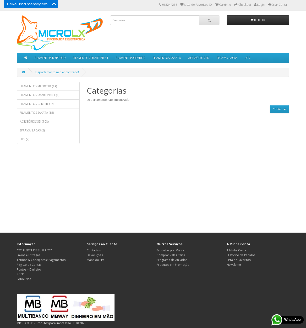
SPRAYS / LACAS (227, 58)
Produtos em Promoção (173, 265)
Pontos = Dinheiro (29, 269)
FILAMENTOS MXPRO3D (50, 58)
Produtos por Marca (170, 250)
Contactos (94, 250)
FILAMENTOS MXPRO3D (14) (38, 86)
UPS (247, 58)
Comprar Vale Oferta (171, 255)
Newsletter (234, 265)
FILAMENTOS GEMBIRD (130, 58)
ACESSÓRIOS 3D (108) (34, 121)
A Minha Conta (236, 250)
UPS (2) (24, 139)
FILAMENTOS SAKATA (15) (37, 113)
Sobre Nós (24, 279)
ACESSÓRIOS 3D (198, 58)
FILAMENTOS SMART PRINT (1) (39, 95)
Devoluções (95, 255)
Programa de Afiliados (172, 260)
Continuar (279, 109)
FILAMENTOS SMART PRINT (90, 58)
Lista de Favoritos (239, 260)
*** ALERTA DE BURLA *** (34, 250)
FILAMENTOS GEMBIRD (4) (37, 104)
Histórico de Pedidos (241, 255)
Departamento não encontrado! (57, 72)
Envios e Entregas (28, 255)
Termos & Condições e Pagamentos (41, 260)
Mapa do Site (95, 260)
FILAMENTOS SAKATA (167, 58)
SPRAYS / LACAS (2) (32, 130)
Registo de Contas (29, 265)
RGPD (20, 274)
